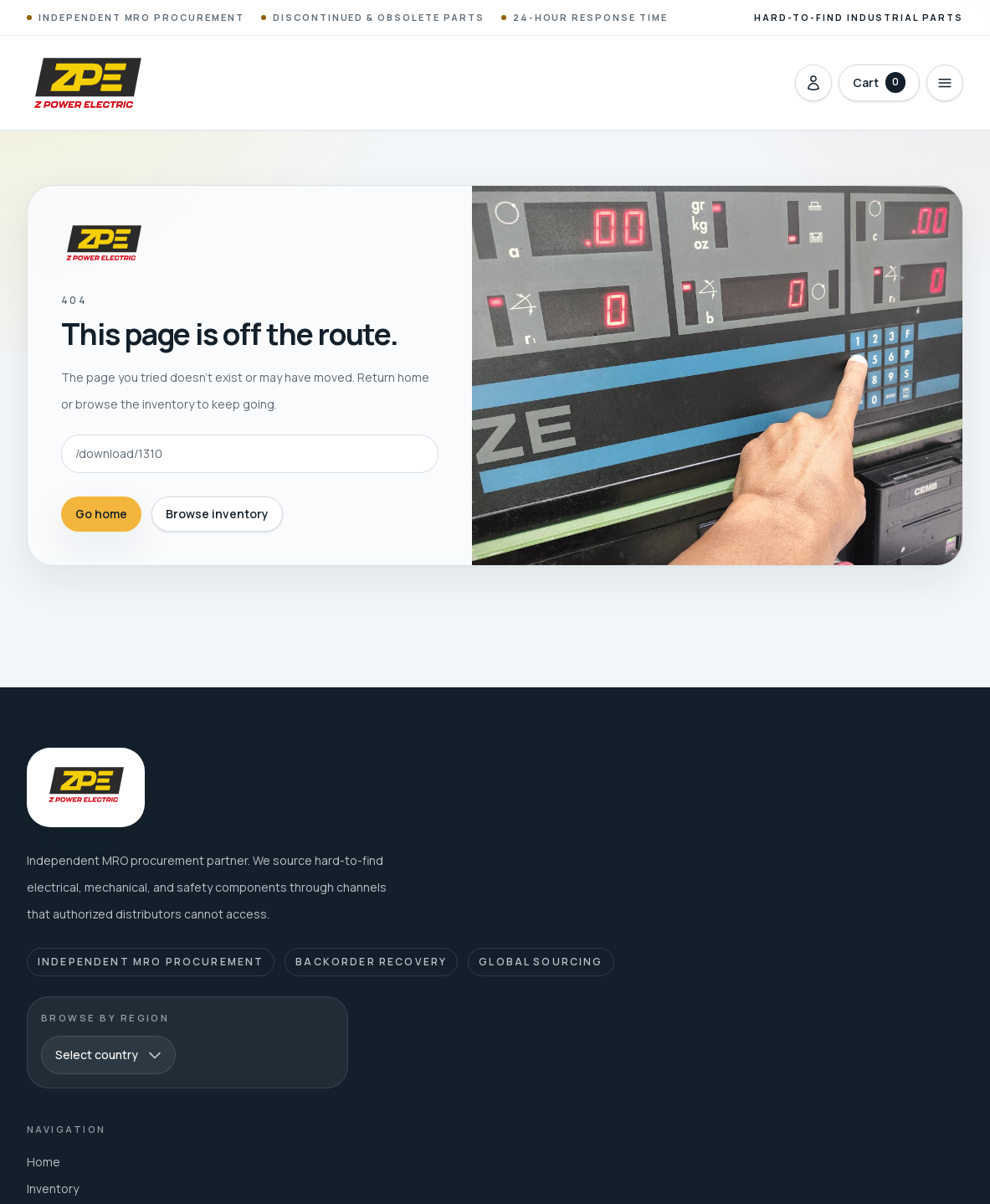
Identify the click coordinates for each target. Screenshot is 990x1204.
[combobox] (108, 1055)
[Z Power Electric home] (87, 82)
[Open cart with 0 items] (879, 82)
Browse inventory (217, 514)
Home (43, 1162)
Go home (101, 514)
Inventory (53, 1188)
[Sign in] (813, 82)
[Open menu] (944, 82)
